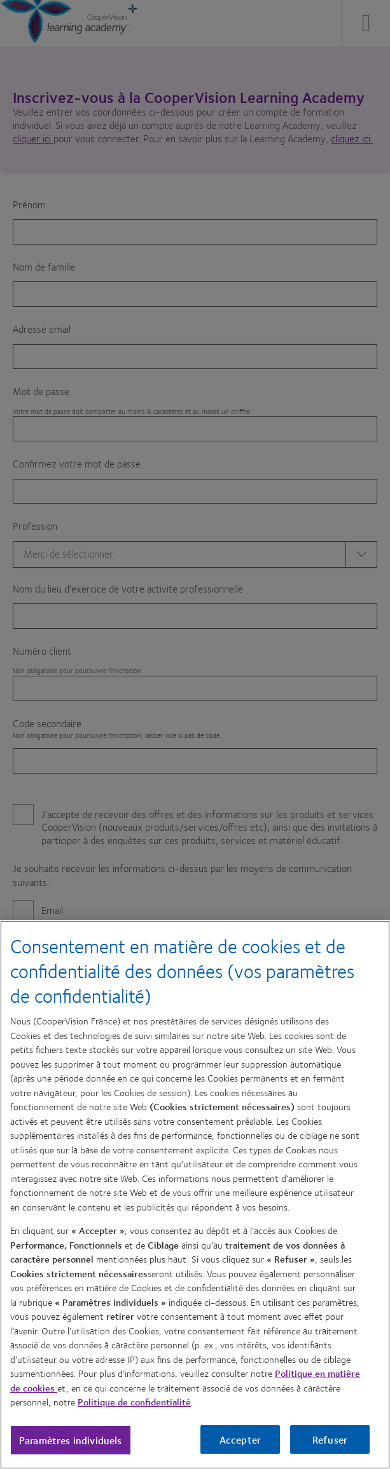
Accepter (240, 1439)
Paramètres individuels (70, 1440)
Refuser (329, 1439)
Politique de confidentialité (134, 1402)
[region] (195, 1194)
